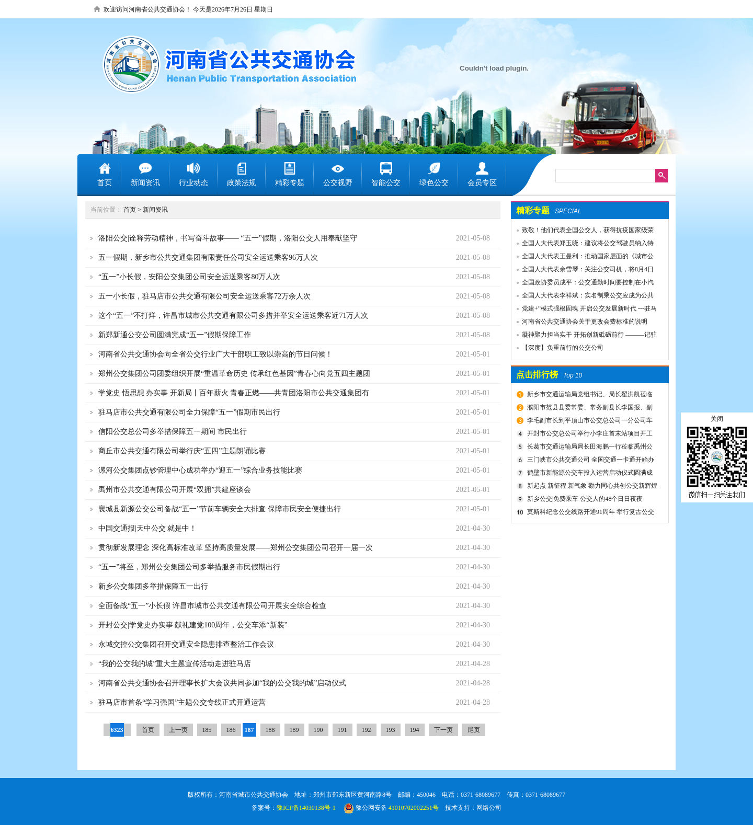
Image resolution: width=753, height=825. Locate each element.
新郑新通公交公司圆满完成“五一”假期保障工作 (174, 335)
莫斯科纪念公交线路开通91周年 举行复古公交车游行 (589, 513)
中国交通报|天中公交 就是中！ (147, 528)
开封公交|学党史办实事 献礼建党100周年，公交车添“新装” (193, 625)
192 (366, 730)
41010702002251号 (414, 807)
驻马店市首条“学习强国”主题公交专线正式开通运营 (182, 702)
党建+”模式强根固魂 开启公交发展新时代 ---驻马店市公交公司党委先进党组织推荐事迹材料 (584, 310)
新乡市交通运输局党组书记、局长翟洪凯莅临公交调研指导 (588, 396)
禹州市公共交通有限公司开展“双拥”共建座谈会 (174, 490)
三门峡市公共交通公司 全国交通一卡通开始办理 (589, 461)
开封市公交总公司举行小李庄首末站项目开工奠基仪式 (588, 435)
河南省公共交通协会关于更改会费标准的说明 (584, 321)
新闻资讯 (155, 209)
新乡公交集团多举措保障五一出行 (153, 586)
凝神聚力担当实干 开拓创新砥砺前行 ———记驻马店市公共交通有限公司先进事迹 (584, 336)
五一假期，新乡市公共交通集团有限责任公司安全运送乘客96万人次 (208, 257)
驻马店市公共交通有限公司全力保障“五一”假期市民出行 (189, 412)
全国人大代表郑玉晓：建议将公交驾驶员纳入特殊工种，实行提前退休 (582, 244)
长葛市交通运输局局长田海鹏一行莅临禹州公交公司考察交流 (588, 448)
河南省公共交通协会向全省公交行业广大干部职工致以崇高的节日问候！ (215, 354)
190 (318, 730)
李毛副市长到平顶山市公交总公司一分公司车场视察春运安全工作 (588, 422)
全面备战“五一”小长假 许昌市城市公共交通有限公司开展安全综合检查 (212, 606)
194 (414, 730)
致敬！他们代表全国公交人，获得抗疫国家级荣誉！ (582, 231)
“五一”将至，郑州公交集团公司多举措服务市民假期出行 (189, 567)
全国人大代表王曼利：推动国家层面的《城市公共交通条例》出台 (582, 258)
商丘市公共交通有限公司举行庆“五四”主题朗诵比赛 (182, 451)
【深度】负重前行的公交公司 (562, 347)
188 (270, 730)
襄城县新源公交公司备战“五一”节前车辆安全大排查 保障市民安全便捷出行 (219, 509)
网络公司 (488, 807)
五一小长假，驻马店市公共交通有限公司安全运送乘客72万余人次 (204, 296)
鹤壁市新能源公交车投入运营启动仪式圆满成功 (588, 474)
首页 (129, 209)
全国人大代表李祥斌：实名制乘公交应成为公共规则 (582, 297)
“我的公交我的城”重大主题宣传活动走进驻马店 (174, 664)
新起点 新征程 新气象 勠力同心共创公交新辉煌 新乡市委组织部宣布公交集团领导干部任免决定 (590, 487)
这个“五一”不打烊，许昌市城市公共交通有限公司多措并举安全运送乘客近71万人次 (233, 315)
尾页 (473, 730)
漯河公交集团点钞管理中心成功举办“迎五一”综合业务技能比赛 (200, 470)
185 (207, 730)
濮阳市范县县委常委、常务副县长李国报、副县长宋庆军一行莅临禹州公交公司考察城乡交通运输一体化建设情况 (590, 409)
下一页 (443, 730)
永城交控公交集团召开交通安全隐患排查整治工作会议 (186, 644)
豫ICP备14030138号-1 (306, 807)
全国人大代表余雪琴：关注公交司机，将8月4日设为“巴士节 (582, 271)
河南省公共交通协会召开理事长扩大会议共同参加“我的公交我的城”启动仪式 (222, 683)
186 (231, 730)
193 (390, 730)
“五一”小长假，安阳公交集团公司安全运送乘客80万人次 (189, 277)
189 (294, 730)
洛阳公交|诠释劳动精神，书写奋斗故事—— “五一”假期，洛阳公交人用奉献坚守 (227, 238)
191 (342, 730)
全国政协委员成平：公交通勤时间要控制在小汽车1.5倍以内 (582, 284)
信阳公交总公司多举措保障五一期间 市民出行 (172, 432)
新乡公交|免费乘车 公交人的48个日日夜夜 (585, 498)
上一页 (178, 730)
